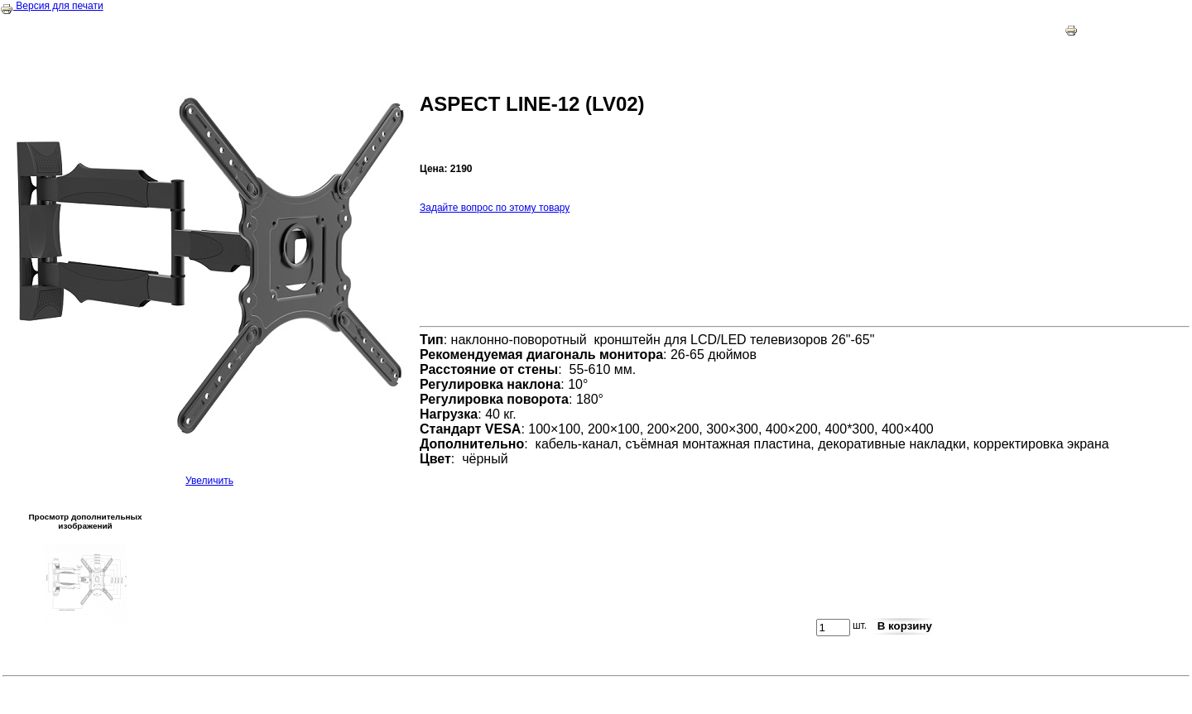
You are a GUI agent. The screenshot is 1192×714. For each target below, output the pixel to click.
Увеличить (209, 476)
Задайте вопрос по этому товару (495, 207)
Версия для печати (51, 6)
